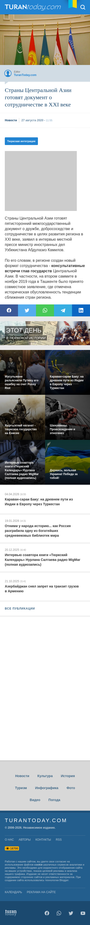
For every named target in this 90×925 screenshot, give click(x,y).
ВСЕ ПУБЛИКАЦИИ (20, 608)
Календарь (13, 892)
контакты (43, 839)
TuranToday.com (33, 7)
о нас (9, 839)
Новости (22, 776)
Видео (35, 800)
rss (59, 839)
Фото (70, 788)
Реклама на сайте (41, 892)
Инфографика (46, 788)
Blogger (64, 880)
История (68, 776)
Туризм (21, 788)
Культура (45, 776)
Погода (54, 800)
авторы (25, 839)
